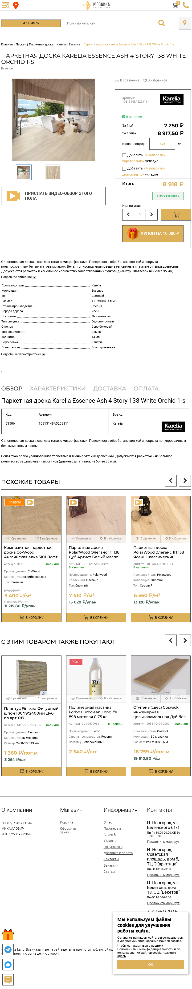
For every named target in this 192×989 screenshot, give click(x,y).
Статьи (109, 888)
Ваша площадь (134, 144)
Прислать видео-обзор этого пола (48, 196)
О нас (108, 838)
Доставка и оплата (118, 869)
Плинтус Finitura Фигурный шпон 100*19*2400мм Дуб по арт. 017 (31, 729)
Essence (7, 68)
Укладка (110, 857)
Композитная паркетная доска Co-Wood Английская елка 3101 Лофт (30, 569)
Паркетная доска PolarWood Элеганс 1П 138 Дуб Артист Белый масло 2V (94, 571)
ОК (150, 964)
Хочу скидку (168, 196)
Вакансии (111, 882)
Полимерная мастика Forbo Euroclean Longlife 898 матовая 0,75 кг (93, 728)
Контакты (111, 875)
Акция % (31, 23)
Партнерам (112, 845)
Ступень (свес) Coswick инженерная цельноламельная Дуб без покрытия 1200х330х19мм (159, 730)
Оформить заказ (68, 846)
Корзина (66, 838)
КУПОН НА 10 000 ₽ (153, 234)
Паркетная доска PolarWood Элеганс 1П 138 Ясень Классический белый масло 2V (158, 571)
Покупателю (113, 863)
